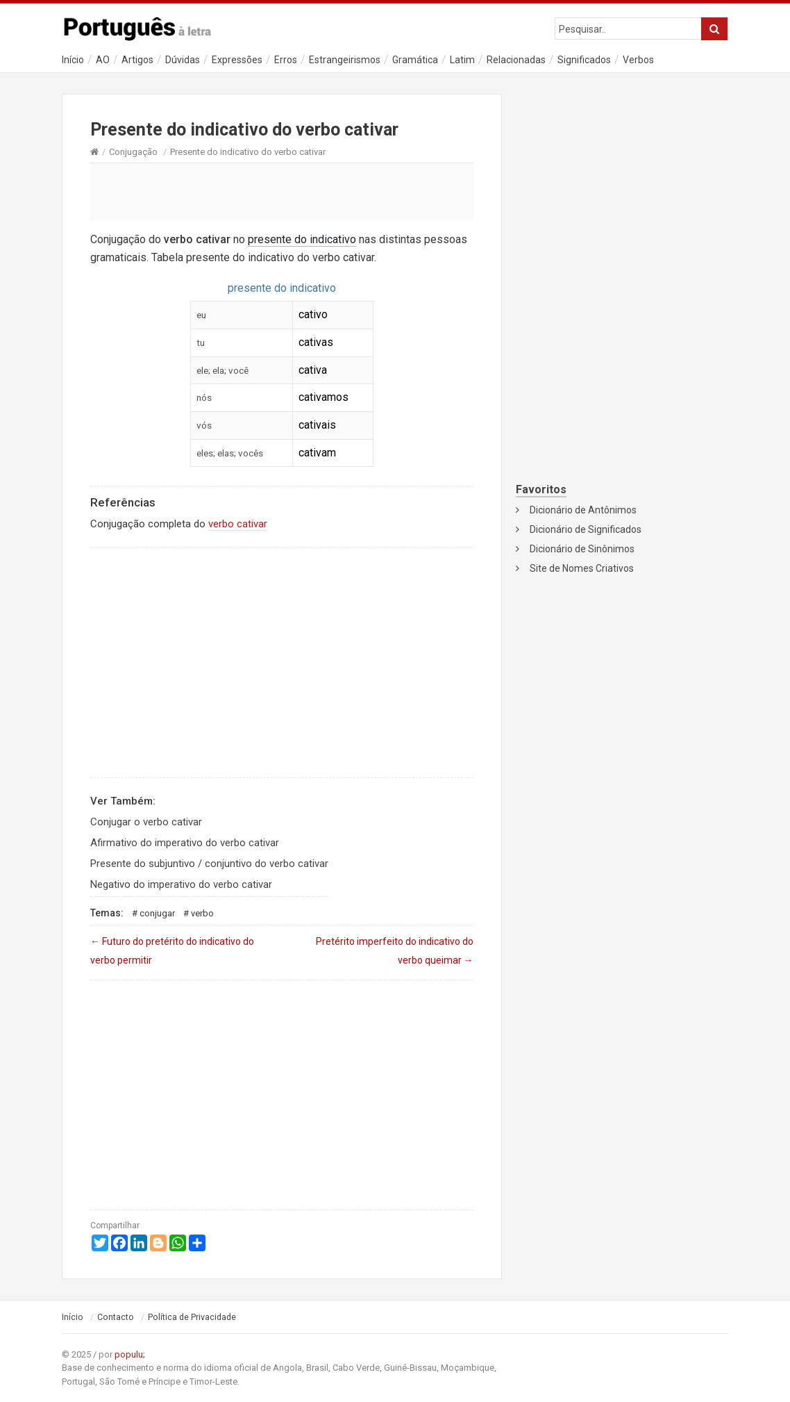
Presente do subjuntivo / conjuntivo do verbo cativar (209, 863)
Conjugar (157, 913)
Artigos (137, 59)
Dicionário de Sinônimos (582, 548)
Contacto (115, 1317)
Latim (462, 59)
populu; (130, 1354)
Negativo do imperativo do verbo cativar (181, 884)
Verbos (638, 59)
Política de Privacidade (192, 1317)
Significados (584, 59)
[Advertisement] (281, 191)
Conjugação (133, 152)
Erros (285, 59)
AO (103, 59)
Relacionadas (516, 59)
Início (73, 59)
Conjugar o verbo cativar (146, 822)
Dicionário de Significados (585, 529)
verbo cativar (237, 524)
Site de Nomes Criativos (582, 568)
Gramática (415, 59)
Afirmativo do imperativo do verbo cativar (184, 842)
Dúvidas (182, 59)
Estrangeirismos (344, 59)
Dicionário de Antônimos (583, 510)
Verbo (202, 913)
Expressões (237, 59)
